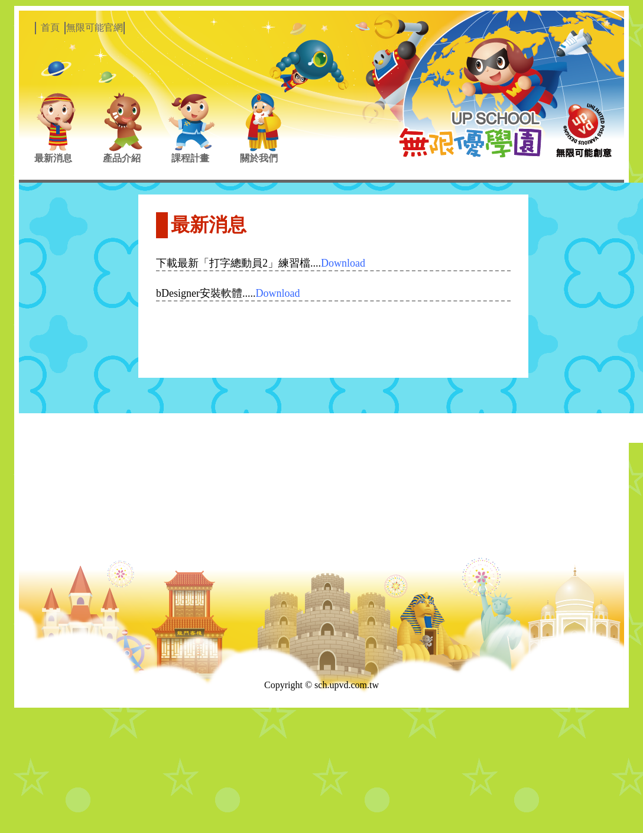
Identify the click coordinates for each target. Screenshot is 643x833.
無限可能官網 (94, 27)
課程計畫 (190, 158)
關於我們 (259, 158)
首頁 (50, 27)
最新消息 (53, 158)
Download (343, 263)
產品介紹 (122, 158)
